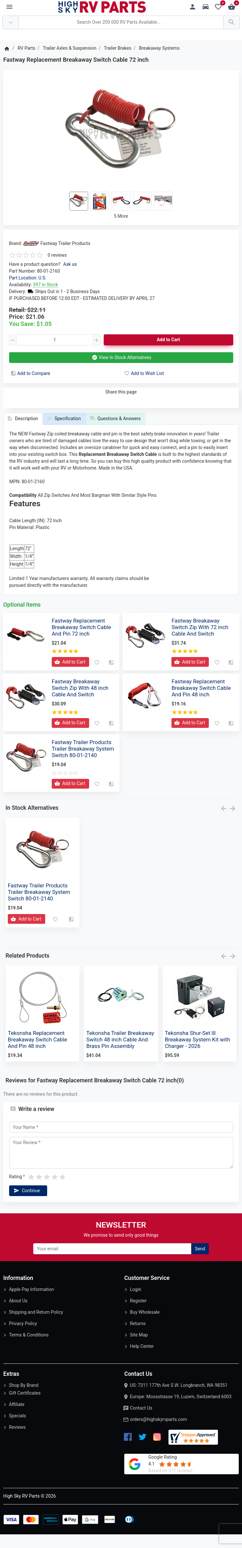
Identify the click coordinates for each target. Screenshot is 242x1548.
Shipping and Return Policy (36, 1325)
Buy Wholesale (144, 1325)
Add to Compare (29, 373)
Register (138, 1314)
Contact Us (141, 1421)
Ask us (70, 264)
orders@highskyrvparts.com (158, 1432)
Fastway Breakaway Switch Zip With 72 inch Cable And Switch (199, 640)
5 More (121, 216)
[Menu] (9, 7)
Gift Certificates (24, 1406)
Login (135, 1302)
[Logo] (102, 6)
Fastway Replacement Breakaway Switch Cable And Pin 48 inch (201, 701)
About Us (18, 1314)
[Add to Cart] (70, 675)
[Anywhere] (10, 23)
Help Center (142, 1359)
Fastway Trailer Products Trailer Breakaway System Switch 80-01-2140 (83, 762)
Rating (15, 1190)
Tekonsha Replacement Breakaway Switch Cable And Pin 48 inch (37, 1053)
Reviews (17, 1440)
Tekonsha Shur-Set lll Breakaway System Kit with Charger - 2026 (197, 1053)
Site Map (139, 1348)
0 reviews (57, 255)
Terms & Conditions (28, 1348)
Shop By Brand (23, 1398)
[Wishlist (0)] (220, 7)
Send (200, 1262)
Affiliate (16, 1418)
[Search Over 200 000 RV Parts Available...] (121, 23)
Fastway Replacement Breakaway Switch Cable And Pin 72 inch (81, 640)
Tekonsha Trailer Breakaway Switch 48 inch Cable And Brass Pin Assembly (120, 1053)
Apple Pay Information (31, 1302)
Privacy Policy (23, 1336)
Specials (17, 1429)
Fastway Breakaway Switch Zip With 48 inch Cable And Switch (80, 701)
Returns (137, 1336)
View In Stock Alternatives (121, 357)
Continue (26, 1204)
